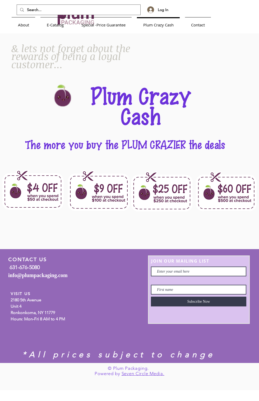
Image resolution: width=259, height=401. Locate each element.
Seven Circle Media (142, 373)
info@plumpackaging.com (38, 275)
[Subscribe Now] (198, 301)
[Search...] (78, 10)
